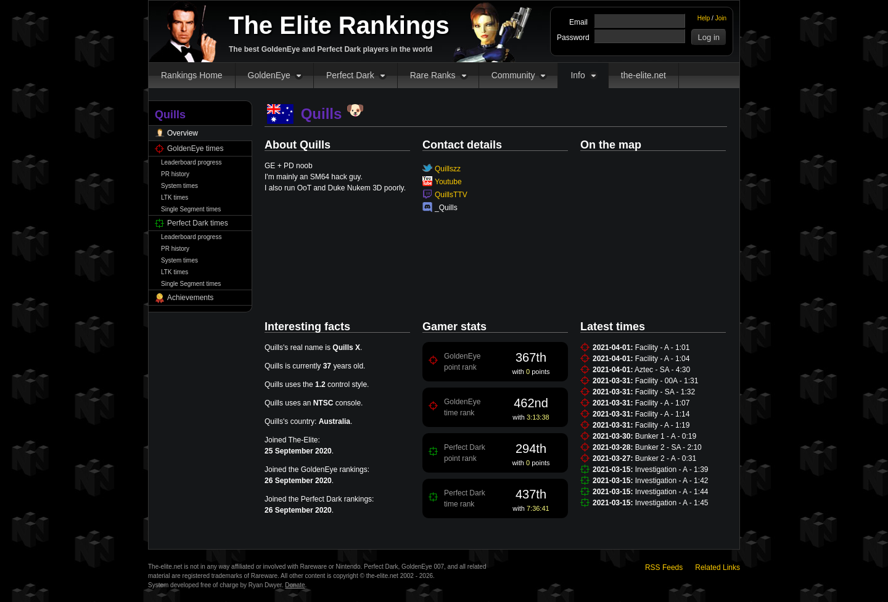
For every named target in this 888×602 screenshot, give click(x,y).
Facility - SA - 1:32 (665, 392)
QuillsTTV (451, 194)
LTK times (174, 197)
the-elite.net (643, 75)
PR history (175, 174)
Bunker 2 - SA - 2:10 (668, 447)
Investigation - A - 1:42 (672, 480)
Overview (182, 133)
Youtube (448, 181)
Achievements (190, 297)
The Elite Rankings (339, 25)
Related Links (717, 567)
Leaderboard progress (191, 162)
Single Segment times (191, 209)
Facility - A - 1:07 (662, 403)
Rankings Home (192, 75)
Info (577, 75)
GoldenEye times (195, 148)
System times (179, 185)
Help (703, 18)
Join (720, 18)
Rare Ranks (433, 75)
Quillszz (448, 169)
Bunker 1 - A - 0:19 (665, 436)
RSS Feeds (664, 567)
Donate (295, 585)
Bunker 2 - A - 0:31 (665, 458)
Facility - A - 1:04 (662, 358)
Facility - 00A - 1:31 (667, 380)
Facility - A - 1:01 (662, 347)
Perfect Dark (350, 75)
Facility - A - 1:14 (662, 414)
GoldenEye (269, 75)
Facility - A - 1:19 (662, 425)
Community (513, 75)
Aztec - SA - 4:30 (662, 369)
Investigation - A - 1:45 (672, 502)
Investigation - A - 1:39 (672, 469)
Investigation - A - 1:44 (672, 491)
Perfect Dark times (197, 223)
